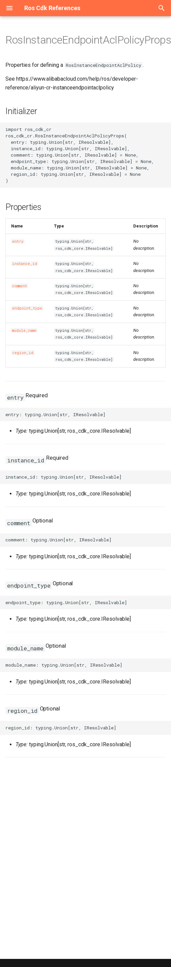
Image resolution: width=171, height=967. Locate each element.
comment (19, 286)
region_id (22, 352)
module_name (24, 330)
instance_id (24, 263)
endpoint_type (27, 308)
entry (18, 241)
